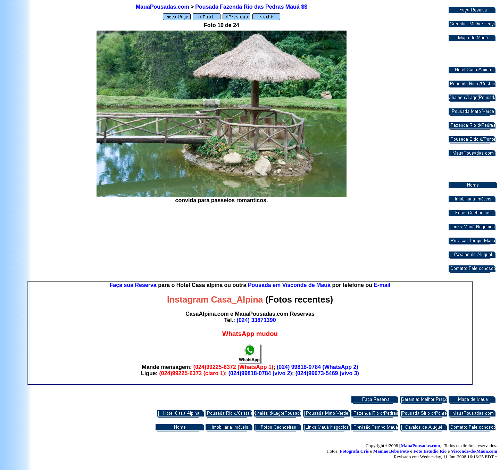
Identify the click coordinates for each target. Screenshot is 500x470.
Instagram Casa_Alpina (215, 299)
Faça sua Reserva (133, 285)
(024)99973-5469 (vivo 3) (327, 373)
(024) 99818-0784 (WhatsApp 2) (317, 367)
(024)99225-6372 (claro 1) (192, 373)
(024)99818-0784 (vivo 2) (260, 373)
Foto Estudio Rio (430, 451)
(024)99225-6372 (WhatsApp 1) (233, 367)
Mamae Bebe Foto (391, 451)
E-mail (382, 285)
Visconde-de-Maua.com (474, 451)
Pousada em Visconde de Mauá (289, 285)
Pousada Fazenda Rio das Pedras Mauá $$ (251, 7)
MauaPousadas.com (162, 7)
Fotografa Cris (354, 451)
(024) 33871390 (256, 320)
